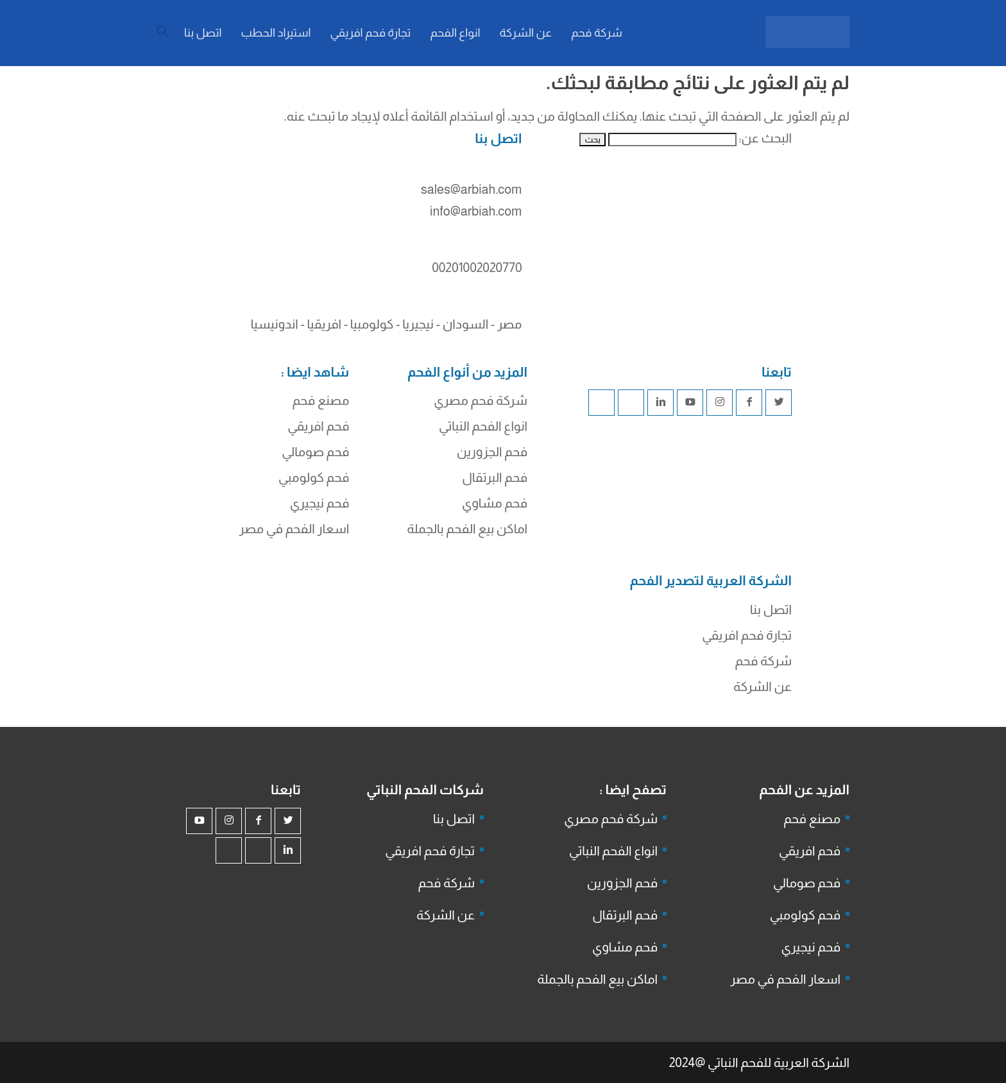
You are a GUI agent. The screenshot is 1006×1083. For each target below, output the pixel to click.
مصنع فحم (320, 400)
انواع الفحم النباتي (483, 426)
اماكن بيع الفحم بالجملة (467, 529)
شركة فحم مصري (480, 400)
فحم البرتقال (494, 477)
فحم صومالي (315, 452)
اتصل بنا (771, 609)
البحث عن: (765, 138)
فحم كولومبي (313, 477)
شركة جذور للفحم (548, 638)
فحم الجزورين (492, 452)
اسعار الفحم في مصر (294, 529)
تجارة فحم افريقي (747, 635)
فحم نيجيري (320, 503)
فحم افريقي (318, 426)
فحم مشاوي (494, 503)
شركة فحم (763, 661)
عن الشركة (762, 686)
